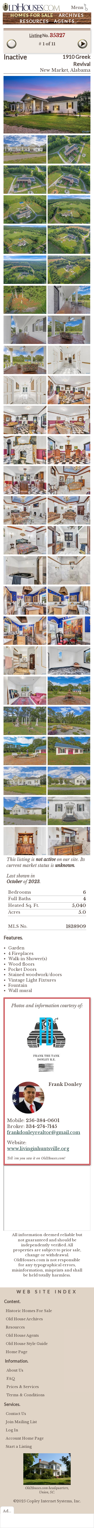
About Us (15, 1370)
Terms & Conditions (26, 1395)
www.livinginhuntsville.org (38, 1148)
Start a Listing (19, 1446)
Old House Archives (24, 1319)
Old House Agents (22, 1335)
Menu (77, 7)
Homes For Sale (31, 15)
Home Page (16, 1352)
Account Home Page (25, 1438)
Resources (34, 21)
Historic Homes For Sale (29, 1311)
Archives (71, 15)
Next (82, 44)
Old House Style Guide (27, 1343)
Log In (12, 1430)
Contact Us (16, 1413)
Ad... (7, 1511)
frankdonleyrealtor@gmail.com (43, 1132)
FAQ (11, 1378)
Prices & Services (23, 1387)
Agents (64, 21)
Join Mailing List (21, 1422)
